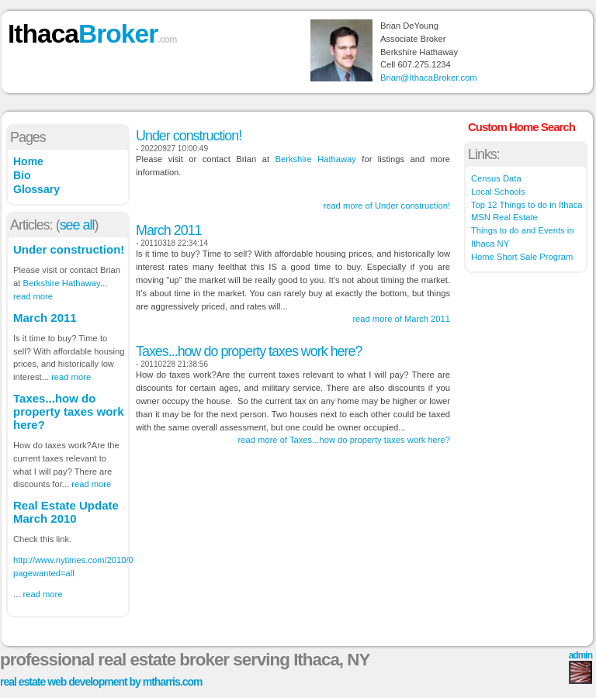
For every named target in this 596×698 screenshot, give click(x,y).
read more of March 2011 (401, 318)
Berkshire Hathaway (61, 283)
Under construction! (68, 249)
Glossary (36, 189)
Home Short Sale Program (522, 256)
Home (28, 161)
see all (77, 225)
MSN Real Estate (504, 217)
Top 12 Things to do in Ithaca (526, 204)
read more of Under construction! (386, 205)
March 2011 (45, 317)
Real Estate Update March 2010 (66, 512)
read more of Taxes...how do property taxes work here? (344, 439)
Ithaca (92, 33)
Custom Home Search (521, 126)
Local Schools (498, 191)
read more (33, 296)
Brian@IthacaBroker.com (428, 77)
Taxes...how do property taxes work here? (68, 411)
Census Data (496, 178)
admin (580, 655)
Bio (22, 175)
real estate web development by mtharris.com (101, 682)
